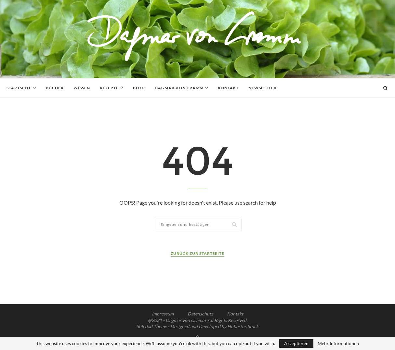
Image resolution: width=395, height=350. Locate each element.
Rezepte (109, 87)
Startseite (19, 87)
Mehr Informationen (338, 343)
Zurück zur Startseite (197, 253)
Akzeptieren (296, 343)
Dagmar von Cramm (179, 87)
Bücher (55, 87)
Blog (139, 87)
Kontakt (228, 87)
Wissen (81, 87)
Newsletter (262, 87)
